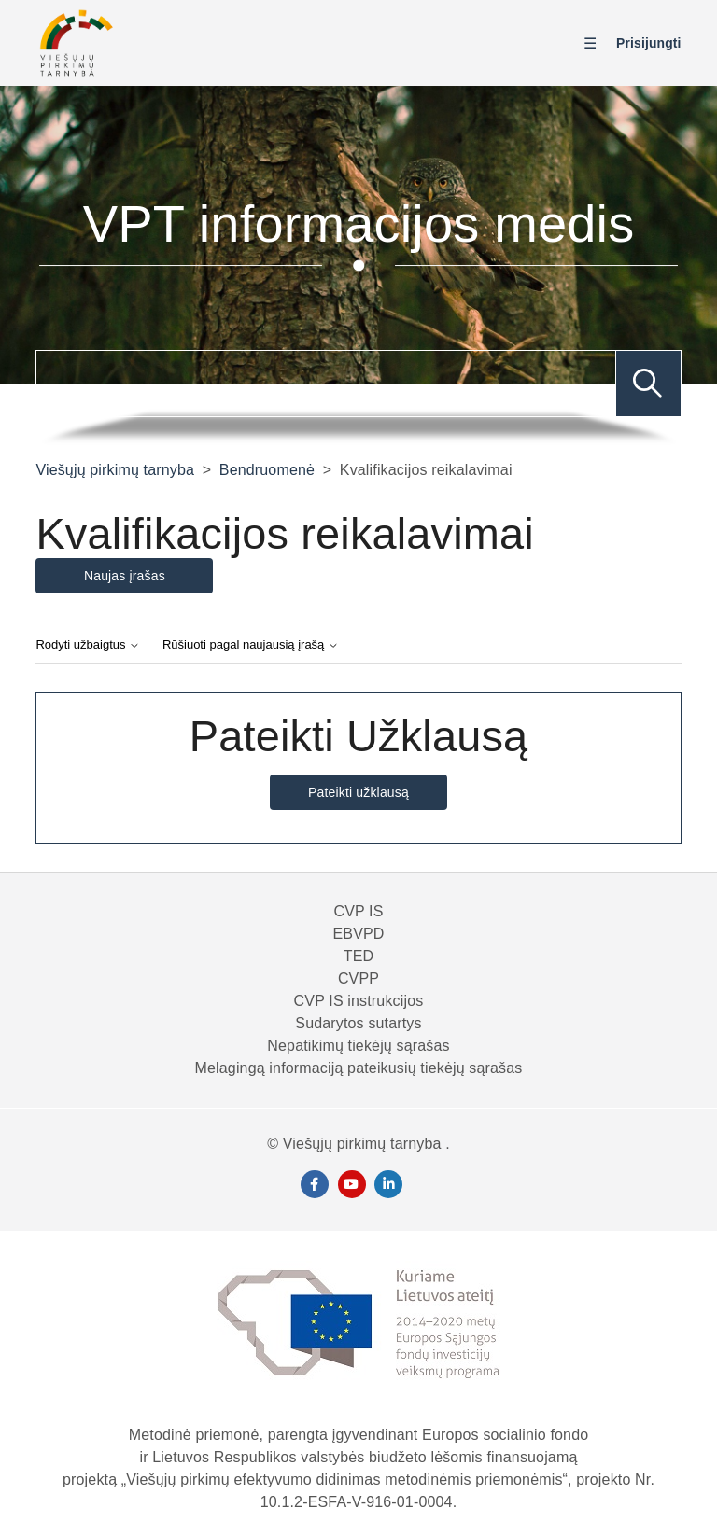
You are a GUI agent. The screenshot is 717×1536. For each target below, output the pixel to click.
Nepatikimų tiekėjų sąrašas (358, 1046)
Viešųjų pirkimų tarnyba (114, 470)
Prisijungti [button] (649, 42)
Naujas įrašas (124, 575)
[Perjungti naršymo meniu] (595, 43)
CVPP (358, 978)
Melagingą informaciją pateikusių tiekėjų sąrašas (359, 1068)
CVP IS (358, 911)
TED (358, 956)
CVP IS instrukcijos (359, 1001)
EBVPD (358, 934)
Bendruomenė (267, 470)
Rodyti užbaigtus (87, 644)
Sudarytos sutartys (358, 1023)
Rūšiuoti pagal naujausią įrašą (250, 644)
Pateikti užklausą (358, 792)
